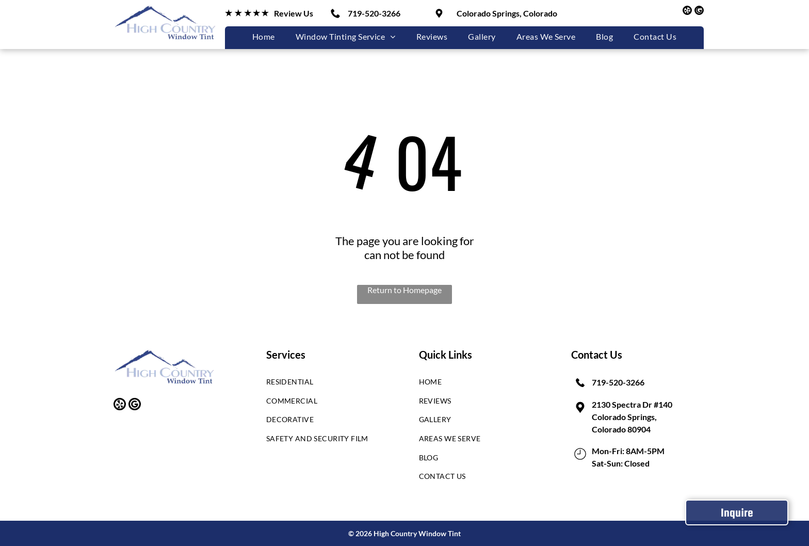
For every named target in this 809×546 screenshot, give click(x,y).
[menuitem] (263, 36)
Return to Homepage (404, 290)
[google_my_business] (699, 12)
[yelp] (687, 12)
